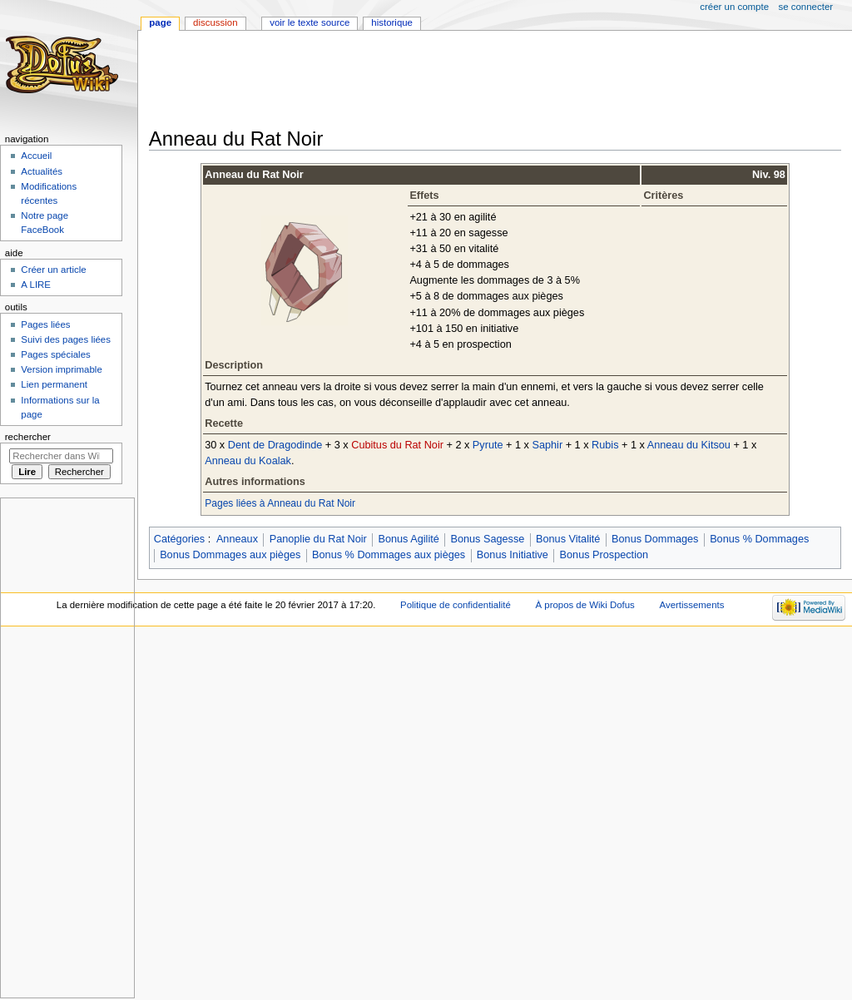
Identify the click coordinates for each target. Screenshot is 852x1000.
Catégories (179, 539)
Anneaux (237, 539)
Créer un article (53, 270)
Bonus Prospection (604, 555)
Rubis (605, 445)
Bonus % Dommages (759, 539)
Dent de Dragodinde (275, 445)
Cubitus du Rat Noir (397, 445)
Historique (392, 22)
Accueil (36, 156)
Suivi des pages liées (66, 339)
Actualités (41, 171)
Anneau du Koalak (248, 461)
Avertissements (692, 605)
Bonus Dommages (655, 539)
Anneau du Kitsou (689, 445)
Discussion (215, 22)
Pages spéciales (55, 354)
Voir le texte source (309, 22)
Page (160, 22)
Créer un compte (734, 7)
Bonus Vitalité (568, 539)
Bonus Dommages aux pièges (230, 555)
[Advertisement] (452, 80)
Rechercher (28, 437)
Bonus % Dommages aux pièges (388, 555)
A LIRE (36, 285)
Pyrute (488, 445)
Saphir (547, 445)
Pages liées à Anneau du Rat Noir (280, 503)
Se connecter (806, 7)
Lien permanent (54, 384)
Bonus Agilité (408, 539)
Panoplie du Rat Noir (318, 539)
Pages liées (45, 324)
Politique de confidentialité (455, 605)
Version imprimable (61, 369)
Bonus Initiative (512, 555)
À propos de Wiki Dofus (584, 605)
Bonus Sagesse (487, 539)
